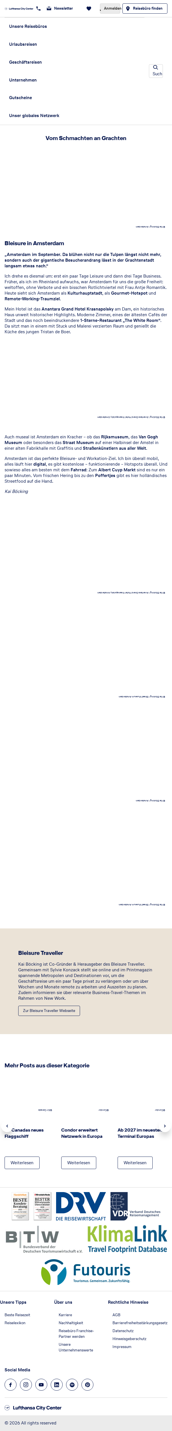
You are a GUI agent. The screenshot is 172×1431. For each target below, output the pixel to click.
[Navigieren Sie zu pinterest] (87, 1385)
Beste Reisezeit (17, 1315)
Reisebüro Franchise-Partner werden (76, 1333)
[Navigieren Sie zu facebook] (11, 1385)
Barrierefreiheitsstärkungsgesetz (139, 1323)
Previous (7, 1126)
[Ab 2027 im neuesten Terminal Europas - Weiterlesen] (135, 1163)
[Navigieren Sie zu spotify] (72, 1385)
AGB (116, 1315)
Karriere (65, 1315)
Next (165, 1126)
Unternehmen (23, 80)
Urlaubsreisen (23, 44)
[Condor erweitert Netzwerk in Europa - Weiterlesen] (78, 1163)
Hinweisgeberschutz (129, 1339)
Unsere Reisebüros (28, 26)
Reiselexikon (15, 1323)
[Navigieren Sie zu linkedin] (57, 1385)
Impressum (122, 1346)
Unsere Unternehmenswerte (76, 1347)
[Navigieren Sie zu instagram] (26, 1385)
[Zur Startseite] (19, 8)
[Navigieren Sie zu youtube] (41, 1385)
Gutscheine (20, 98)
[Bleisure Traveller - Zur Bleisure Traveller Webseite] (49, 1011)
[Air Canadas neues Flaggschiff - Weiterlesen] (22, 1163)
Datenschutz (123, 1331)
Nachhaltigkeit (71, 1323)
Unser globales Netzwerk (34, 115)
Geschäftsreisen (25, 62)
